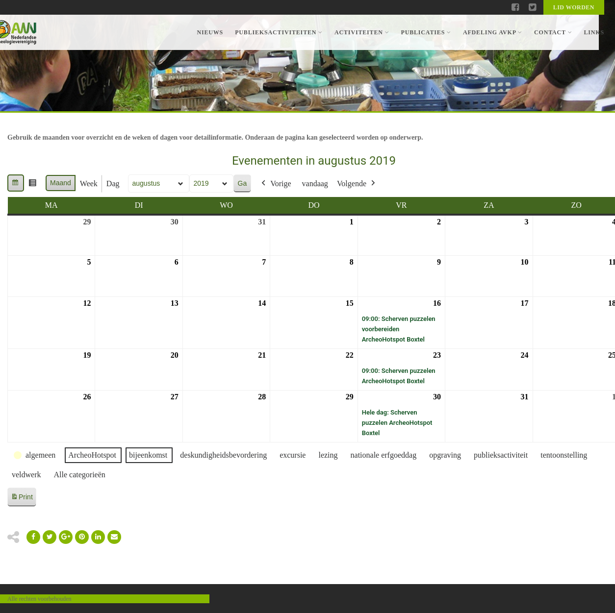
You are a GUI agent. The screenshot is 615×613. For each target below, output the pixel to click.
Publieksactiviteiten (279, 32)
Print (21, 498)
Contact (553, 32)
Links (594, 32)
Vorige (275, 184)
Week (89, 183)
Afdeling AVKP (492, 32)
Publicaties (426, 32)
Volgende (357, 184)
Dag (113, 183)
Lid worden (573, 7)
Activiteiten (361, 32)
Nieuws (210, 32)
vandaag (315, 183)
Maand (60, 183)
